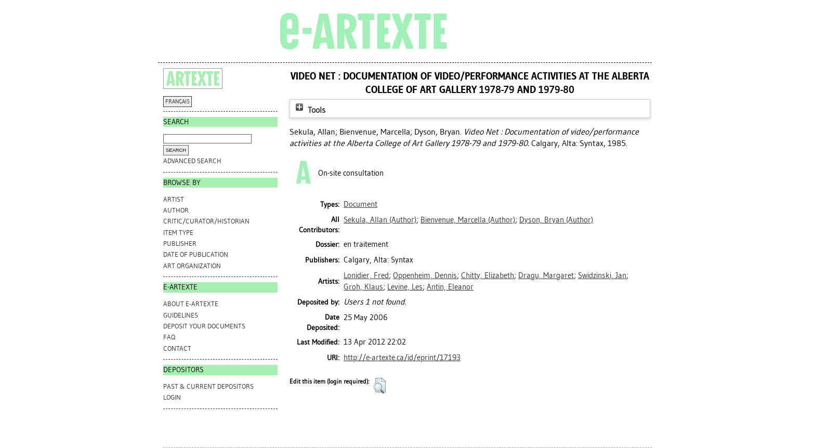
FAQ (169, 337)
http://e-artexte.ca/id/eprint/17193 (402, 357)
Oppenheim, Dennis (425, 275)
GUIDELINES (180, 315)
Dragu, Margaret (546, 275)
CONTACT (177, 348)
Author (176, 210)
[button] (379, 385)
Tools (309, 110)
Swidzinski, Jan (602, 275)
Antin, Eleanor (450, 287)
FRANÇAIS (177, 101)
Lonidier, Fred (366, 275)
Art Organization (192, 266)
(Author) (380, 220)
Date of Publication (195, 254)
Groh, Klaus (363, 287)
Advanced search (192, 161)
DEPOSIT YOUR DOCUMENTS (204, 326)
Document (360, 204)
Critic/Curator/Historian (206, 221)
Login (172, 397)
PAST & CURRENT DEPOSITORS (208, 386)
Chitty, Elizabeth (487, 275)
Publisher (179, 243)
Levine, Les (405, 287)
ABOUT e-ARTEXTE (190, 304)
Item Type (178, 232)
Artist (173, 199)
